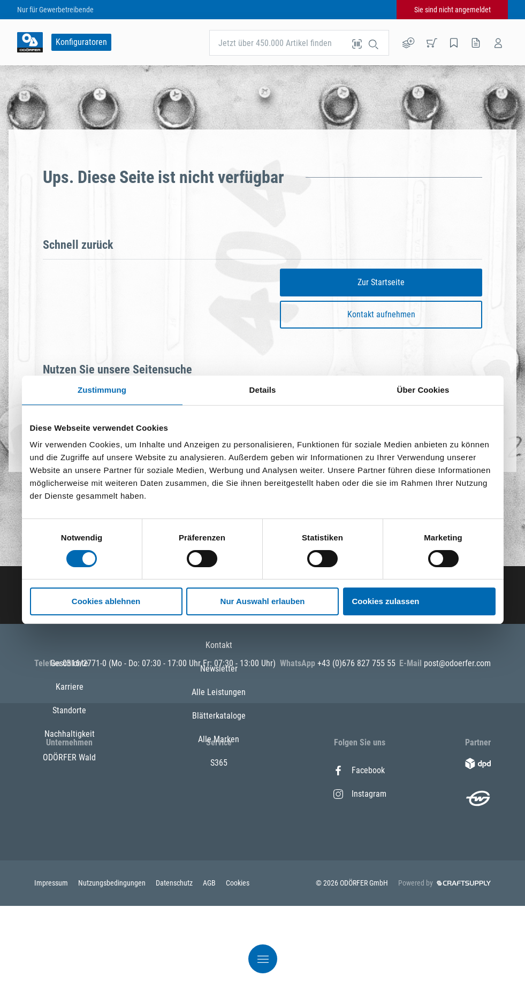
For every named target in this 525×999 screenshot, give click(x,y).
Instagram (359, 794)
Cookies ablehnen (106, 601)
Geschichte (69, 770)
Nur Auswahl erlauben (262, 601)
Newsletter (219, 794)
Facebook (359, 770)
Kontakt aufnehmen (381, 314)
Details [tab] (262, 389)
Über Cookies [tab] (423, 389)
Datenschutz (175, 976)
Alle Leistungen (219, 817)
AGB (210, 976)
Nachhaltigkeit (69, 841)
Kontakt (219, 770)
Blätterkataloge (219, 841)
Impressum (52, 976)
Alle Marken (218, 864)
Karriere (69, 794)
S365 (218, 888)
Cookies (237, 976)
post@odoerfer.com (457, 663)
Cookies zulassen (386, 601)
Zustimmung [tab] (102, 389)
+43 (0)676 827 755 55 (356, 663)
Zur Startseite (381, 282)
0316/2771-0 (86, 663)
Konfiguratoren (81, 42)
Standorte (69, 817)
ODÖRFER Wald (69, 864)
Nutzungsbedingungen (112, 976)
